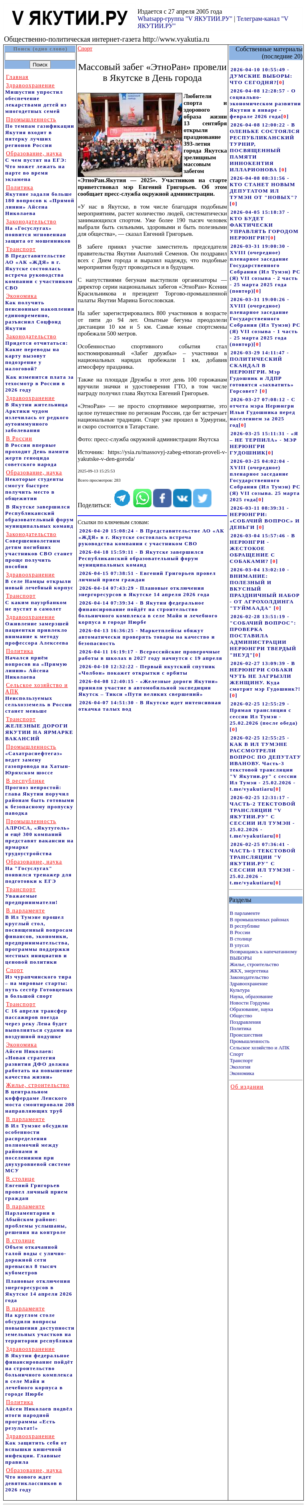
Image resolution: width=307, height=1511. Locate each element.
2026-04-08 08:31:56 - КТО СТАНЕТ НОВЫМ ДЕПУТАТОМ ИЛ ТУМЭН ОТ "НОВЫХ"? (263, 187)
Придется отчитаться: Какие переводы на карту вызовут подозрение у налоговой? (36, 353)
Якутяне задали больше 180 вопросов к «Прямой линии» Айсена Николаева (39, 200)
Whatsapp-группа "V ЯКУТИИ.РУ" (185, 18)
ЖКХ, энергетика (249, 971)
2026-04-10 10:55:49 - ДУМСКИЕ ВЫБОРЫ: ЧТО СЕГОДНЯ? (261, 75)
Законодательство (249, 977)
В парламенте (245, 913)
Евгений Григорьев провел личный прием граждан (36, 1188)
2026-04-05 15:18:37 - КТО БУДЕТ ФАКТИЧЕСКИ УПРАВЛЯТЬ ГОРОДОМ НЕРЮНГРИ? (264, 225)
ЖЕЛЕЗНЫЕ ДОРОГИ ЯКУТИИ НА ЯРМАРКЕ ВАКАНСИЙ (39, 728)
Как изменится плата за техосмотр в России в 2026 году (39, 383)
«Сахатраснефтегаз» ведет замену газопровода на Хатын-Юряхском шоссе (37, 760)
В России (240, 932)
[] (281, 82)
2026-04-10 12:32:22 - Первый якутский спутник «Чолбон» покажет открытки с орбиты (146, 669)
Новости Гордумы (250, 1003)
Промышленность (250, 1041)
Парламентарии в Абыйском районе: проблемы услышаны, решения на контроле (36, 1219)
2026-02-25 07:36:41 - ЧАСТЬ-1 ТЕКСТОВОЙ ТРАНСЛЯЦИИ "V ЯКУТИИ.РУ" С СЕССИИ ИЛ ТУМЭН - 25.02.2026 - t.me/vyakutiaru (263, 863)
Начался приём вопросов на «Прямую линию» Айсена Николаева (36, 664)
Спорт (236, 1054)
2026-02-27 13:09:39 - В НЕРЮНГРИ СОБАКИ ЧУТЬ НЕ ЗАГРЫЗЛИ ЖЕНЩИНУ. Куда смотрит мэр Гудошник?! (265, 676)
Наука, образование (251, 996)
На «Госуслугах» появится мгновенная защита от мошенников (38, 231)
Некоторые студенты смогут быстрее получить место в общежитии (34, 485)
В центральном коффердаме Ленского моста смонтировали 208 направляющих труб (39, 1098)
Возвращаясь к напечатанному (263, 951)
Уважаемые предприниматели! (31, 895)
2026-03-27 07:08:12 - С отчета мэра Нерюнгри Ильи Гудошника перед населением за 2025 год (262, 412)
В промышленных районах (259, 919)
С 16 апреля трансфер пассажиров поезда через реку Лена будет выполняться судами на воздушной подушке (38, 1020)
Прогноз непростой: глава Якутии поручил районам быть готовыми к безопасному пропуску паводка (39, 797)
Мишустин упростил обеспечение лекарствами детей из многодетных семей (36, 98)
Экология (240, 1067)
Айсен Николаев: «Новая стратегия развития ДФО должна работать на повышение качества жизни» (39, 1061)
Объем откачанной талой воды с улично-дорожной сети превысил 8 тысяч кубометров (35, 1257)
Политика (240, 1028)
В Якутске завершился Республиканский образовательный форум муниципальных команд (39, 516)
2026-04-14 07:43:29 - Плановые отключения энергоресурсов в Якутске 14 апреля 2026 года (143, 591)
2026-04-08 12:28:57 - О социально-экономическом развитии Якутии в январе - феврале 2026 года (265, 103)
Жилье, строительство (254, 964)
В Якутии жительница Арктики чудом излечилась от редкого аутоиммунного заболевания (37, 414)
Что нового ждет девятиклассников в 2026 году (33, 1480)
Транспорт (241, 1060)
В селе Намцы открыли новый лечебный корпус (39, 581)
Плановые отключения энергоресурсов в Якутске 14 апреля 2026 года (38, 1290)
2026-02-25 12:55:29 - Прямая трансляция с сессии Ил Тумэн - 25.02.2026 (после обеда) (264, 713)
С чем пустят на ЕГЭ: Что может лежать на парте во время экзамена (36, 166)
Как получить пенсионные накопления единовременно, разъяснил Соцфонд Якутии (39, 312)
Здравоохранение (249, 984)
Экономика (242, 1073)
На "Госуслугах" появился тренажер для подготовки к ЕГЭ (38, 871)
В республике (245, 926)
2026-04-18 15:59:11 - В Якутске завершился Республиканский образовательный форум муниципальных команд (141, 558)
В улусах (239, 945)
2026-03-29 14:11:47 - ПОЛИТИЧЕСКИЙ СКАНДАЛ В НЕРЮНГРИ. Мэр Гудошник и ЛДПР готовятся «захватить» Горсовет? (262, 372)
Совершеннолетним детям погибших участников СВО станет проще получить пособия (39, 550)
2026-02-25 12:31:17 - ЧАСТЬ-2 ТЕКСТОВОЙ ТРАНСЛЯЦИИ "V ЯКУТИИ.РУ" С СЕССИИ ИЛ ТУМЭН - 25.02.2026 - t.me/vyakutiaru (263, 816)
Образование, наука (251, 1009)
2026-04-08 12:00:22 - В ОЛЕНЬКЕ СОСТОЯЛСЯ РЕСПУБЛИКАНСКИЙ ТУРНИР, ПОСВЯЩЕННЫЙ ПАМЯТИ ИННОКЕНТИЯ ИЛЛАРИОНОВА (265, 147)
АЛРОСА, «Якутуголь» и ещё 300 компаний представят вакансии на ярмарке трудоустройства (39, 837)
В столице (241, 939)
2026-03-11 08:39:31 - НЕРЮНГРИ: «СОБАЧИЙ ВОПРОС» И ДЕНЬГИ (265, 517)
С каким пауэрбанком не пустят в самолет (36, 602)
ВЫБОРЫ (241, 958)
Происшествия (246, 1035)
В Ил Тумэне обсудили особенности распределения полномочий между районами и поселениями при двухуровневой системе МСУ (38, 1144)
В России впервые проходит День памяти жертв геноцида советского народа (37, 451)
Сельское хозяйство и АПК (260, 1048)
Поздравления (245, 1022)
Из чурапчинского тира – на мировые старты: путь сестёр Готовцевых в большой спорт (39, 983)
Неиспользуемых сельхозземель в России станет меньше (38, 698)
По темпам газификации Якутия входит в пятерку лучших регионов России (39, 132)
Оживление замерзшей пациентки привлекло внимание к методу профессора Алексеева (37, 630)
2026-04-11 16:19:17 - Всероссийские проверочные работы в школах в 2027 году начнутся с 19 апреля (150, 655)
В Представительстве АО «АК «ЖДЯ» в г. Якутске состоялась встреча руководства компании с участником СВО (39, 268)
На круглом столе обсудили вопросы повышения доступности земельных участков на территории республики (40, 1325)
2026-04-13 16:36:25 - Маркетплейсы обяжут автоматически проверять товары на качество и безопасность (146, 636)
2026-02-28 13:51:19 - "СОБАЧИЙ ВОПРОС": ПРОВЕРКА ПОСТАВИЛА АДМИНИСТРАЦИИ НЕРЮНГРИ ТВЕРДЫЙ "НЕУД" (263, 635)
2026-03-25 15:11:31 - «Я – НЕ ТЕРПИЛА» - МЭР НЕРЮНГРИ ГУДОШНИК (264, 443)
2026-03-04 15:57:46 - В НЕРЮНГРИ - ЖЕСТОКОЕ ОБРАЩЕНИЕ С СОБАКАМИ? (262, 548)
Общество (241, 1016)
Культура (240, 990)
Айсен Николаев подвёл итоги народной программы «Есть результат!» (39, 1415)
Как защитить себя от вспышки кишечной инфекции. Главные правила (36, 1449)
